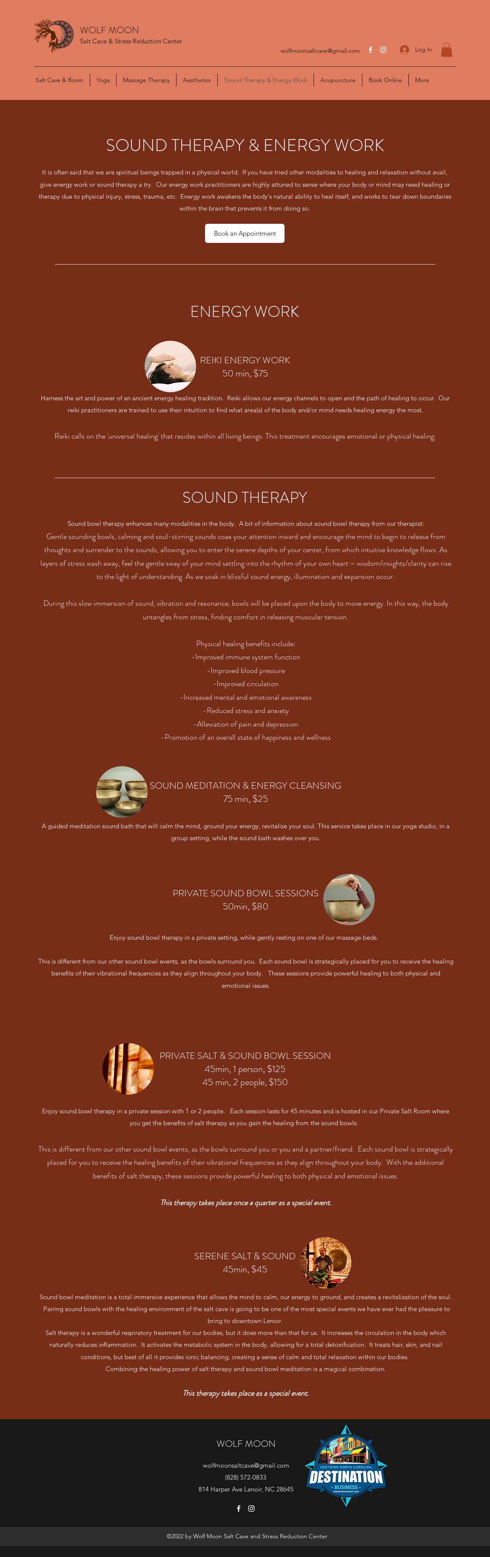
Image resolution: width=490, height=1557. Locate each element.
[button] (447, 50)
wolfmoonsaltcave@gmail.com (320, 50)
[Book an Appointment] (245, 233)
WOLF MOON (109, 30)
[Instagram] (383, 50)
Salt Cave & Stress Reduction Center (131, 41)
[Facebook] (370, 50)
